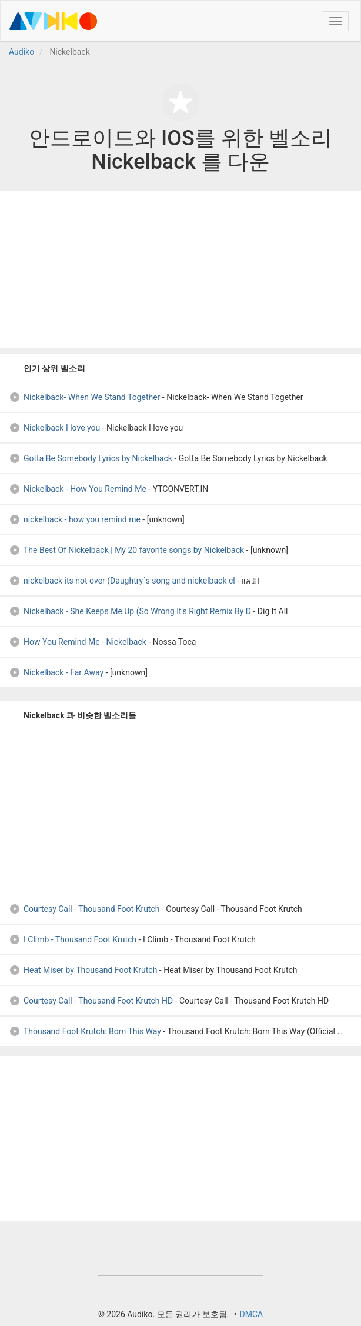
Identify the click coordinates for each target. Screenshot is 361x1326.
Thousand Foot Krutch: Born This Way (85, 1031)
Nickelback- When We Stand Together (84, 397)
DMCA (251, 1314)
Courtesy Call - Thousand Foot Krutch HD (91, 1001)
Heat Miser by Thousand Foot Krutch (83, 970)
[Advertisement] (180, 269)
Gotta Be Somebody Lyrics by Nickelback (90, 458)
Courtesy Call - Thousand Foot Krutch (84, 909)
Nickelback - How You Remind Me (77, 489)
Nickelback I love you (54, 428)
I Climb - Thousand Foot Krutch (72, 939)
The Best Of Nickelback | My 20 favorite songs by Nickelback (126, 550)
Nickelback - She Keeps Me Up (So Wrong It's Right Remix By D (130, 611)
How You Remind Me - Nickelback (77, 642)
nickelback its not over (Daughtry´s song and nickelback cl (122, 581)
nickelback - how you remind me (75, 519)
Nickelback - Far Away (56, 672)
